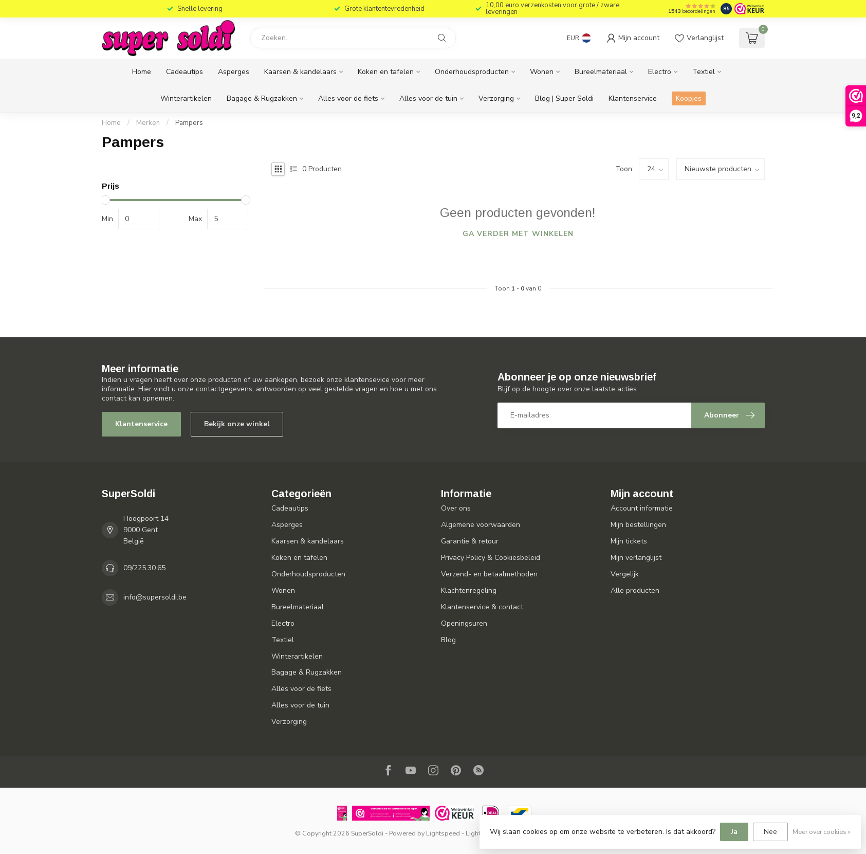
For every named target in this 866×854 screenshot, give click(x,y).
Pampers (189, 123)
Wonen (542, 72)
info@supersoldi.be (155, 597)
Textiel (703, 72)
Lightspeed (443, 833)
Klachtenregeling (468, 590)
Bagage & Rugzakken (262, 98)
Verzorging (496, 98)
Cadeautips (184, 72)
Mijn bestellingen (638, 525)
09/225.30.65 (144, 568)
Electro (659, 72)
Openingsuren (464, 623)
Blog (448, 640)
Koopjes (689, 98)
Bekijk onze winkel (237, 424)
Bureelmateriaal (601, 72)
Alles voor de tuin (428, 98)
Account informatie (642, 508)
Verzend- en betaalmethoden (489, 574)
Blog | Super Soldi (564, 98)
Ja (734, 832)
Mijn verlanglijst (636, 557)
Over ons (456, 508)
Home (141, 72)
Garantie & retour (470, 541)
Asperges (233, 72)
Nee (770, 832)
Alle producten (635, 590)
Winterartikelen (186, 98)
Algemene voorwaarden (480, 525)
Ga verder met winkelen (518, 234)
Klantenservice (633, 98)
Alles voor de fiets (348, 98)
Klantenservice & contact (482, 607)
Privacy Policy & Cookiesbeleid (490, 557)
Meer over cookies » (822, 831)
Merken (148, 123)
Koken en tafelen (386, 72)
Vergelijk (625, 574)
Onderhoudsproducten (472, 72)
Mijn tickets (629, 541)
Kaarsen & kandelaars (300, 72)
